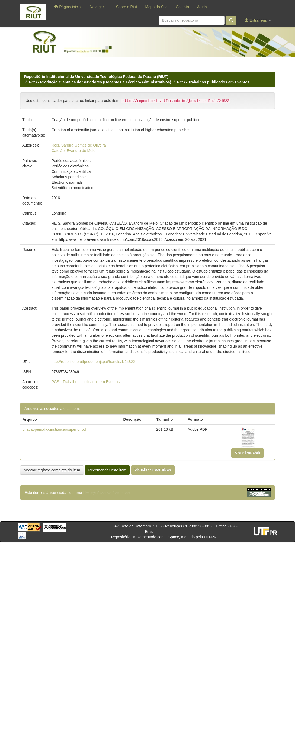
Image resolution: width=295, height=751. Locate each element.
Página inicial (67, 6)
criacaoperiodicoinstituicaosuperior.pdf (55, 429)
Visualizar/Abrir (247, 453)
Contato (182, 7)
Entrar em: (258, 20)
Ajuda (202, 7)
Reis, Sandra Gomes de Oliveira (79, 145)
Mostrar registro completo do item (52, 470)
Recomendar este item (107, 470)
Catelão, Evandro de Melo (73, 150)
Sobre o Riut (126, 7)
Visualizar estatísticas (152, 470)
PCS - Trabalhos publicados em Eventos (213, 82)
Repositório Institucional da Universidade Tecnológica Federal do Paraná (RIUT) (96, 77)
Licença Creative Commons (106, 492)
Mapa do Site (156, 7)
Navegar (99, 7)
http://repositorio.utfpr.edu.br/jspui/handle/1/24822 (93, 362)
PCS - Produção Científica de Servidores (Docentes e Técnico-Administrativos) (100, 82)
